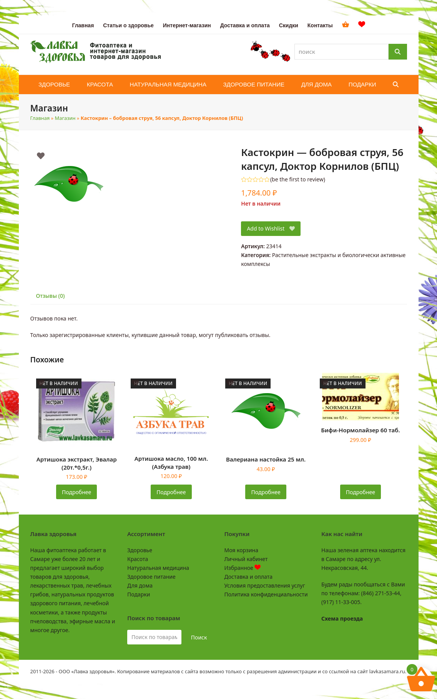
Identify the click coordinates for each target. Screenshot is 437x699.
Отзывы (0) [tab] (50, 295)
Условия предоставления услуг (264, 585)
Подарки (138, 594)
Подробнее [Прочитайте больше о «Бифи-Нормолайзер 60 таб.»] (360, 492)
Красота (137, 559)
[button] (395, 84)
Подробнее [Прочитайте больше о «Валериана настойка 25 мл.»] (266, 492)
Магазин (65, 118)
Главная (40, 118)
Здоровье (139, 550)
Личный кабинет (246, 559)
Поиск (199, 637)
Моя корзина (241, 550)
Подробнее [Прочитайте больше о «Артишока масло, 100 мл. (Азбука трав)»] (171, 492)
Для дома (140, 585)
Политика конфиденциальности (266, 594)
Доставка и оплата (248, 576)
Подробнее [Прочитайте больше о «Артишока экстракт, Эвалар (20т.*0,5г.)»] (76, 492)
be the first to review (298, 179)
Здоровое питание (151, 576)
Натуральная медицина (158, 567)
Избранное (242, 567)
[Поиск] (398, 52)
